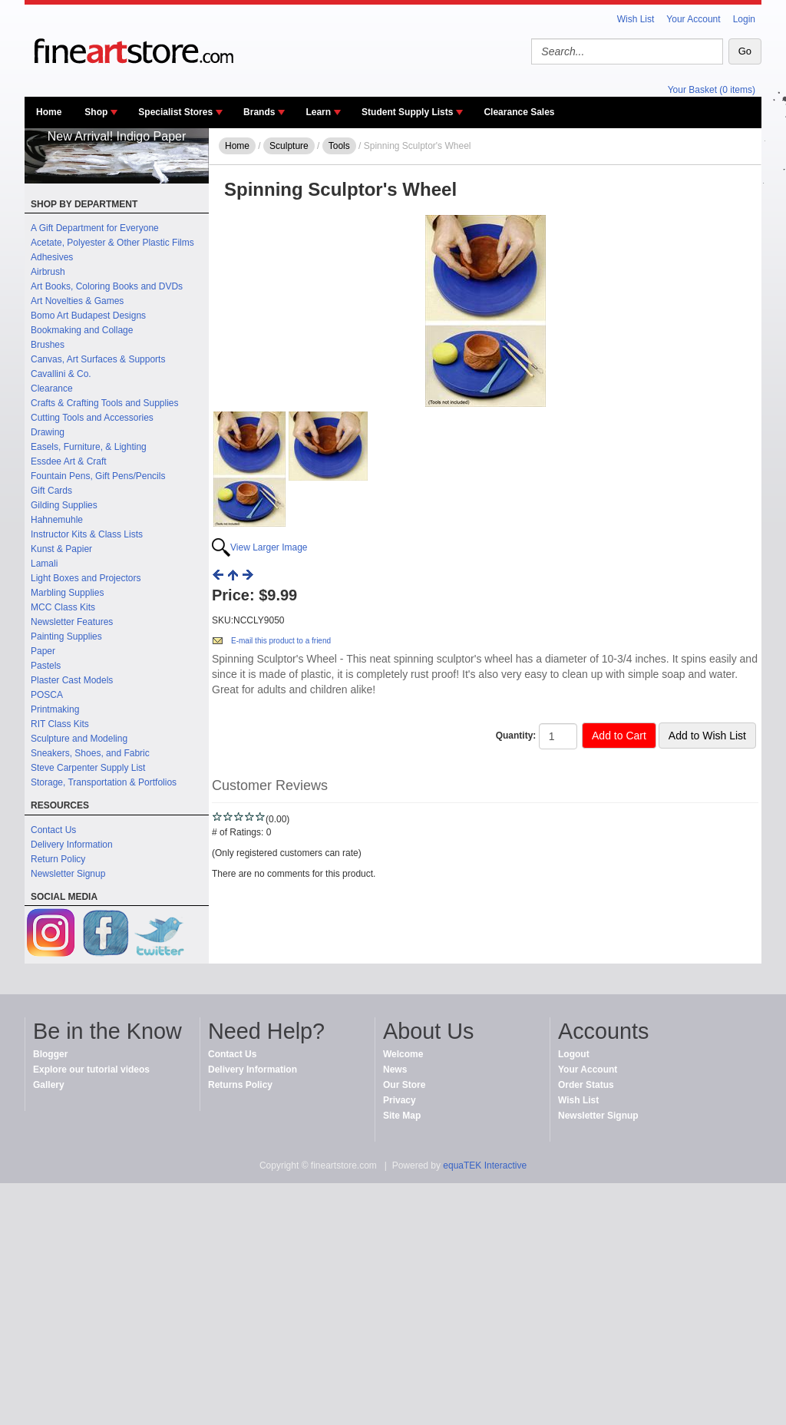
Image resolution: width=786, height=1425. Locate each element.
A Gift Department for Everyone (95, 228)
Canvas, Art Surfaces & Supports (98, 359)
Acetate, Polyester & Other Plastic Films (112, 242)
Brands (259, 112)
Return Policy (58, 859)
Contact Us (53, 830)
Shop (95, 112)
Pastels (46, 665)
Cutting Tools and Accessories (92, 417)
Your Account (693, 19)
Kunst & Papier (61, 549)
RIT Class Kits (60, 724)
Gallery (48, 1084)
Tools (339, 146)
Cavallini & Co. (61, 374)
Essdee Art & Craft (69, 461)
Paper (43, 651)
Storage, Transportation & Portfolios (104, 782)
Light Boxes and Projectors (85, 578)
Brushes (47, 344)
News (395, 1069)
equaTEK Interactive (485, 1165)
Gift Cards (51, 490)
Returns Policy (240, 1084)
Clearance (52, 388)
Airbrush (48, 271)
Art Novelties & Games (77, 301)
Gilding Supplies (64, 505)
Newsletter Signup (68, 873)
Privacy (399, 1100)
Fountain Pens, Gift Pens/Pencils (98, 476)
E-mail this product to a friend (281, 640)
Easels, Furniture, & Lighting (89, 446)
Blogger (50, 1054)
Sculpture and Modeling (79, 738)
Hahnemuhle (57, 519)
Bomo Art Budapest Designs (88, 315)
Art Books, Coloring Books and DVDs (107, 286)
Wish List (636, 19)
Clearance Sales (519, 112)
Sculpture (289, 146)
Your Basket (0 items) (711, 89)
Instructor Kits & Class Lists (87, 534)
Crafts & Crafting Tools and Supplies (105, 403)
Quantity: (516, 735)
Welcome (403, 1054)
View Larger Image (269, 547)
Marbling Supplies (67, 592)
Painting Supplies (66, 636)
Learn (318, 112)
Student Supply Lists (407, 112)
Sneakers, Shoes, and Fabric (90, 753)
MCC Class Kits (63, 607)
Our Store (404, 1084)
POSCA (47, 694)
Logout (574, 1054)
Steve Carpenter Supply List (88, 767)
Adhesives (52, 257)
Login (744, 19)
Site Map (402, 1115)
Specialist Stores (175, 112)
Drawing (47, 432)
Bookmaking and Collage (82, 330)
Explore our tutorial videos (91, 1069)
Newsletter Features (72, 622)
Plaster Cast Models (72, 680)
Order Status (586, 1084)
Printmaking (55, 709)
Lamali (44, 563)
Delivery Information (72, 844)
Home (48, 112)
